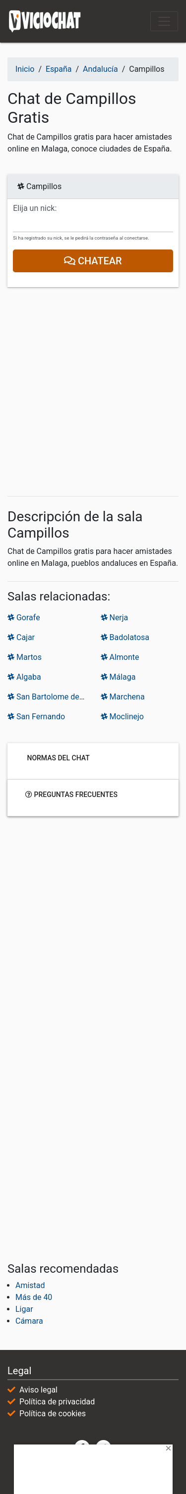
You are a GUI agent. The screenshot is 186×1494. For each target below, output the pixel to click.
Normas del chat (57, 757)
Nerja (114, 617)
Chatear (93, 261)
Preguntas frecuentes (71, 794)
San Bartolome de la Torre (57, 696)
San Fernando (36, 716)
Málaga (118, 677)
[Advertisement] (93, 392)
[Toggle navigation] (164, 21)
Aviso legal (38, 1389)
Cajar (21, 637)
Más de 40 (33, 1297)
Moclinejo (122, 716)
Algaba (24, 677)
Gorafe (23, 617)
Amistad (30, 1285)
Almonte (120, 657)
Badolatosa (125, 637)
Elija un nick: (35, 208)
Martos (24, 657)
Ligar (24, 1309)
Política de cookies (52, 1413)
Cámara (29, 1321)
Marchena (123, 696)
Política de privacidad (57, 1401)
